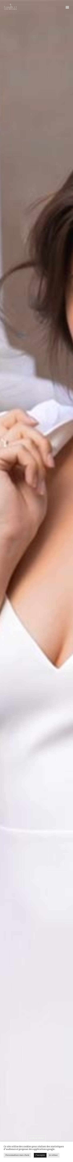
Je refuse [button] (53, 1155)
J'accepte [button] (40, 1155)
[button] (67, 7)
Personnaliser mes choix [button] (17, 1155)
